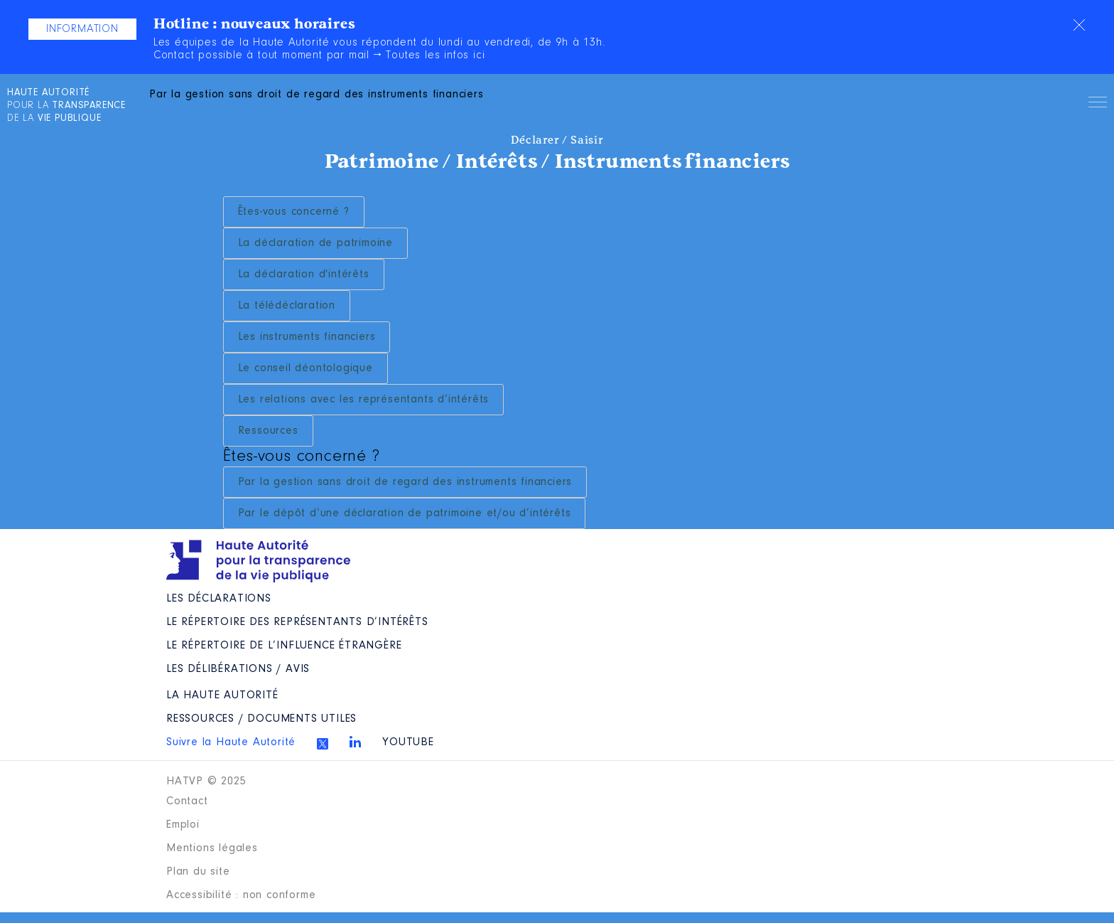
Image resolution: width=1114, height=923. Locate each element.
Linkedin (355, 741)
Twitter (322, 743)
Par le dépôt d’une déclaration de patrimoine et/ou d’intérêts (404, 513)
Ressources (268, 431)
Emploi (183, 825)
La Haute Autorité (222, 695)
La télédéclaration (286, 305)
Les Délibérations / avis (238, 669)
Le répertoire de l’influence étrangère (283, 645)
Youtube (408, 742)
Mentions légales (212, 848)
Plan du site (198, 871)
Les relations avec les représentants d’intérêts (364, 399)
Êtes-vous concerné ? (294, 212)
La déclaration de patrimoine (315, 243)
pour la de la (66, 106)
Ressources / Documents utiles (261, 719)
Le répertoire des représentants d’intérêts (297, 622)
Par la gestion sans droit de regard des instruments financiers (405, 482)
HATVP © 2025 (206, 781)
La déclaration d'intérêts (303, 274)
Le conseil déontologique (305, 368)
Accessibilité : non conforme (240, 895)
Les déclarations (218, 598)
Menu (1097, 104)
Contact (187, 801)
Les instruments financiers (307, 337)
